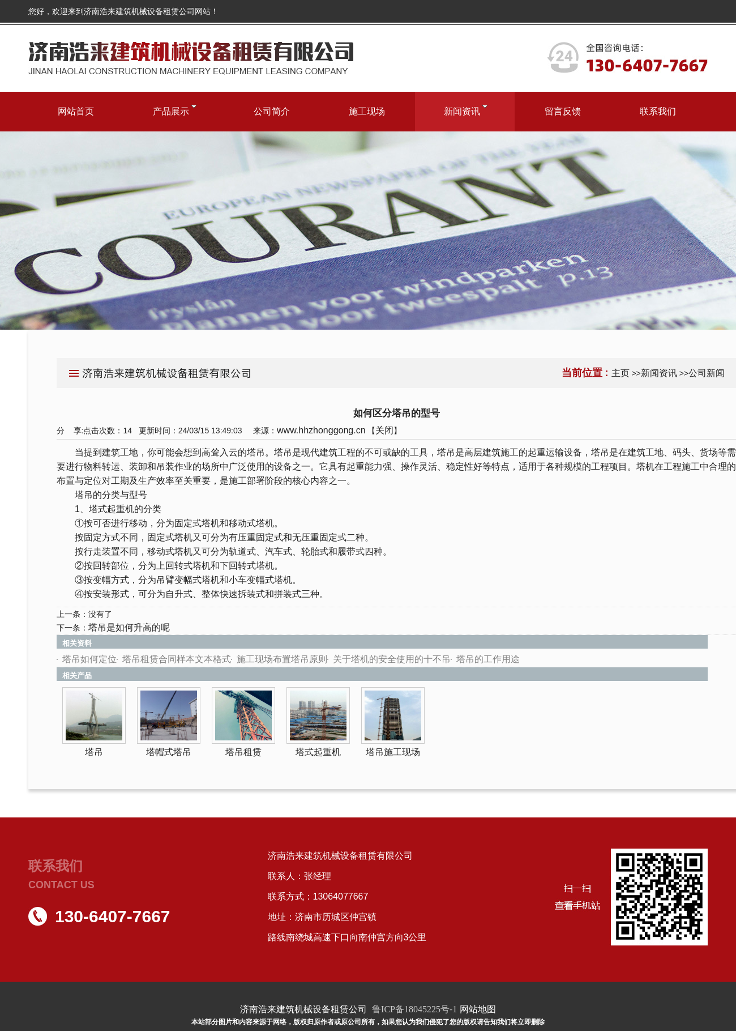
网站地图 (476, 1009)
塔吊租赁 (243, 752)
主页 (620, 373)
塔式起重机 (318, 752)
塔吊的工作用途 (488, 659)
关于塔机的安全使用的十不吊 (392, 659)
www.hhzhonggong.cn (321, 430)
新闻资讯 (659, 373)
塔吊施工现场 (393, 752)
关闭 (384, 430)
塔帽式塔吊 (168, 752)
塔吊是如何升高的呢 (129, 627)
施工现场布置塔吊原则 (282, 659)
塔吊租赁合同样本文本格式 (176, 659)
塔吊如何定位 (89, 659)
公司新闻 (706, 373)
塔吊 (94, 752)
